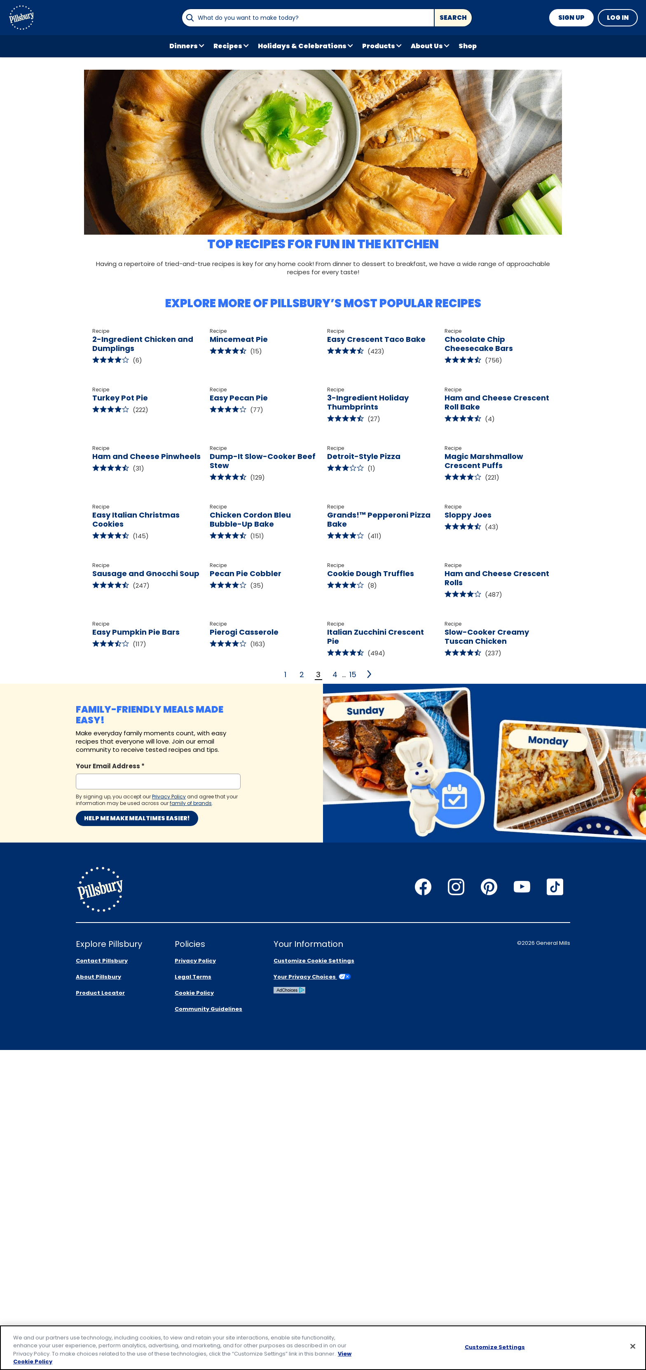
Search (453, 17)
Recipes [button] (227, 46)
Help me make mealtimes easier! (137, 1138)
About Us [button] (427, 46)
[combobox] (307, 17)
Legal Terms (193, 1297)
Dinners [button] (183, 46)
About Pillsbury (98, 1297)
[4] (370, 994)
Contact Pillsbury (102, 1281)
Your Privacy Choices (312, 1297)
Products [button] (378, 46)
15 (352, 994)
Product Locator (100, 1313)
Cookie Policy (194, 1313)
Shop (468, 46)
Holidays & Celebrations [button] (302, 46)
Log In (618, 17)
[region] (323, 1347)
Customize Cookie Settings (314, 1281)
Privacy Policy (195, 1281)
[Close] (633, 1346)
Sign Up (571, 17)
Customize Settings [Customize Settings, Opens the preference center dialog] (495, 1347)
